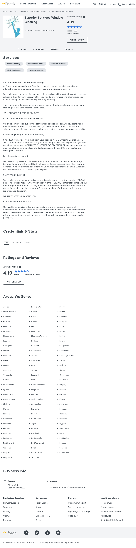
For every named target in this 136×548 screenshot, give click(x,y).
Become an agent (76, 507)
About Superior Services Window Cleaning (23, 82)
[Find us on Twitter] (47, 532)
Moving (6, 511)
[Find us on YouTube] (58, 532)
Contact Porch (43, 516)
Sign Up (102, 4)
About (39, 507)
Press (38, 520)
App (95, 4)
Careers (39, 511)
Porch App (75, 4)
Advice (61, 4)
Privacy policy (107, 507)
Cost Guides (47, 4)
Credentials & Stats (20, 231)
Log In (122, 4)
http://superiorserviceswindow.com (67, 487)
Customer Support (77, 503)
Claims (6, 516)
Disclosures (105, 516)
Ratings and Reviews (21, 257)
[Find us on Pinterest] (37, 532)
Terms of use (106, 503)
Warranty (7, 507)
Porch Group (42, 503)
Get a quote (74, 516)
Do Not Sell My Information (112, 520)
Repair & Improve (28, 4)
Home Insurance (11, 503)
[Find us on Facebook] (26, 532)
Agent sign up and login (79, 511)
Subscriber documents (111, 511)
